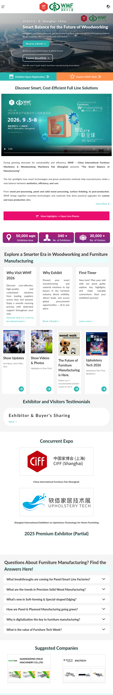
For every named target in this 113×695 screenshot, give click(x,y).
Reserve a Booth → (36, 43)
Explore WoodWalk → (37, 58)
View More (102, 203)
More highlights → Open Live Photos (56, 216)
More (13, 421)
